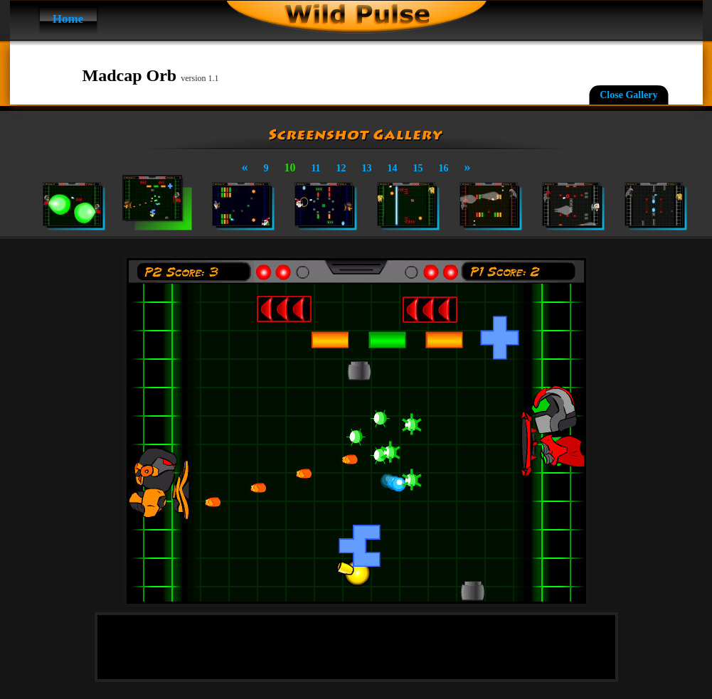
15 (418, 168)
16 (444, 168)
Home (68, 19)
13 (367, 168)
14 (393, 168)
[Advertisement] (356, 647)
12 (341, 168)
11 (315, 168)
